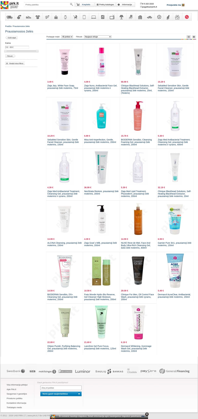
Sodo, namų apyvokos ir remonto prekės (140, 17)
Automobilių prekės (149, 17)
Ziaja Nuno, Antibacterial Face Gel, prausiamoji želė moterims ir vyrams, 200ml (100, 88)
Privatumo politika (14, 398)
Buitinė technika (103, 17)
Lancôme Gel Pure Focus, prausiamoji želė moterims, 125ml (100, 347)
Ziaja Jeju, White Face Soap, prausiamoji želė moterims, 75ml (62, 86)
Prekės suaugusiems (47, 17)
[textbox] (49, 4)
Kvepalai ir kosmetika (19, 17)
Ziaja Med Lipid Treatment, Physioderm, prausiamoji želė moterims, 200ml (135, 193)
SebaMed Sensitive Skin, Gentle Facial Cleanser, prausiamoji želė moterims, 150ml (173, 88)
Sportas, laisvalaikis (158, 17)
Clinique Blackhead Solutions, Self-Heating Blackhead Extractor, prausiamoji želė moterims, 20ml (174, 193)
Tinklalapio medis (14, 407)
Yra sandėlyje (9, 17)
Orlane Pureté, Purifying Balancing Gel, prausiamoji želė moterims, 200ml (63, 348)
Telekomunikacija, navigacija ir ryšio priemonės (84, 17)
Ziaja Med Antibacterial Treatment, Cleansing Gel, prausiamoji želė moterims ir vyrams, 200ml (63, 193)
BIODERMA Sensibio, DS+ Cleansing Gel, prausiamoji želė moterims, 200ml (62, 297)
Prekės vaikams (75, 17)
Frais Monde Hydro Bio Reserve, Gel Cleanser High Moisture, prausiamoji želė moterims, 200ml (100, 297)
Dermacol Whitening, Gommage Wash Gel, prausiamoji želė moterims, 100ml (136, 348)
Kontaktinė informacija (16, 403)
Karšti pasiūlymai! (187, 17)
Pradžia (8, 26)
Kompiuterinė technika (93, 17)
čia (143, 416)
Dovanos (177, 17)
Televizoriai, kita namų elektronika (112, 17)
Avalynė (28, 17)
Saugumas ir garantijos (17, 394)
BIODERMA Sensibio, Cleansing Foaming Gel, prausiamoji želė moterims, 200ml (136, 142)
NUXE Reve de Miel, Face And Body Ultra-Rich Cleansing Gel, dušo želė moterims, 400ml (136, 245)
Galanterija (56, 17)
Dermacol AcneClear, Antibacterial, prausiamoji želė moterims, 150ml (174, 295)
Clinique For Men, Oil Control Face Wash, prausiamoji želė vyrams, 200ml (137, 297)
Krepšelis (86, 4)
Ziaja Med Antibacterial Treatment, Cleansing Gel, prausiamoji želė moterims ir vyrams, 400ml (174, 142)
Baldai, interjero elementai (131, 17)
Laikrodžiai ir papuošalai (65, 17)
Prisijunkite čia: (174, 5)
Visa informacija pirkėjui (17, 385)
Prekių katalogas (106, 4)
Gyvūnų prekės (168, 17)
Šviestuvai (121, 17)
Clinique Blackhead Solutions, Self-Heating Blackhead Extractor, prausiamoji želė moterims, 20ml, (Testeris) (137, 89)
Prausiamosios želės (21, 26)
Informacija (127, 4)
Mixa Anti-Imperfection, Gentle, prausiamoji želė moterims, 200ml (100, 140)
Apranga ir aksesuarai (37, 17)
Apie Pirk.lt (11, 389)
